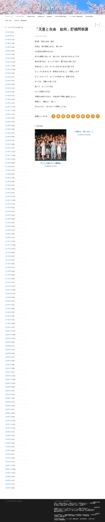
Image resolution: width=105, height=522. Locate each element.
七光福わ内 (93, 514)
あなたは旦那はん (58, 510)
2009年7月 (8, 349)
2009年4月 (8, 361)
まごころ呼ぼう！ (58, 514)
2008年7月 (8, 394)
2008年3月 (8, 409)
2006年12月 (9, 465)
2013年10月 (9, 159)
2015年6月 (8, 84)
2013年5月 (8, 178)
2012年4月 (8, 226)
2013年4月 (8, 181)
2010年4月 (8, 316)
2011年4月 (8, 271)
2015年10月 (9, 69)
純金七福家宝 (72, 515)
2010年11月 (9, 290)
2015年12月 (9, 62)
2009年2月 (8, 368)
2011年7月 (8, 260)
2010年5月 (8, 312)
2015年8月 (8, 77)
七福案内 (56, 515)
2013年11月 (9, 155)
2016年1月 (8, 58)
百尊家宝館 (86, 515)
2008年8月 (8, 391)
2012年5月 (8, 222)
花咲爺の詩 (97, 507)
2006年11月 (9, 469)
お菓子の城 (91, 519)
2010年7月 (8, 305)
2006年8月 (8, 480)
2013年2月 (8, 189)
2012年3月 (8, 230)
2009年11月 (9, 335)
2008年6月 (8, 398)
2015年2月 (8, 99)
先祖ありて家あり (58, 509)
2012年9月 (8, 207)
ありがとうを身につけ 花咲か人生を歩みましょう (66, 504)
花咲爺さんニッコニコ (59, 508)
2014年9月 (8, 118)
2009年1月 (8, 372)
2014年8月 (8, 122)
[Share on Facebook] (58, 116)
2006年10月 (9, 473)
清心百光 (79, 515)
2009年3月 (8, 364)
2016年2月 (8, 54)
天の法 (84, 509)
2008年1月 (8, 417)
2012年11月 (9, 200)
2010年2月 (8, 323)
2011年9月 (8, 252)
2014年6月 (8, 129)
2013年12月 (9, 152)
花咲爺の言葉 (96, 502)
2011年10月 (9, 249)
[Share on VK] (78, 116)
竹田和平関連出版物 (59, 519)
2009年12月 (9, 331)
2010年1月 (8, 327)
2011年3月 (8, 275)
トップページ (57, 501)
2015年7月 (8, 81)
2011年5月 (8, 267)
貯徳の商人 (84, 504)
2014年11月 (9, 110)
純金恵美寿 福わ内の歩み (82, 514)
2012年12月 (9, 196)
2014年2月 (8, 144)
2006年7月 (8, 484)
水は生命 (79, 509)
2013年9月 (8, 163)
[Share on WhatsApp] (98, 116)
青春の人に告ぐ (73, 503)
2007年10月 (9, 428)
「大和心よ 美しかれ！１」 (84, 131)
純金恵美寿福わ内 (69, 514)
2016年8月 (8, 36)
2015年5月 (8, 88)
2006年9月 (8, 476)
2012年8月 (8, 211)
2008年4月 (8, 406)
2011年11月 (9, 245)
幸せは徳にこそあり (73, 505)
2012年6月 (8, 219)
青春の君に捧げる (83, 508)
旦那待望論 (92, 503)
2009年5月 (8, 357)
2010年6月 (8, 308)
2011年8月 (8, 256)
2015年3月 (8, 95)
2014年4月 (8, 137)
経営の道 (81, 510)
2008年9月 (8, 387)
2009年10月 (9, 338)
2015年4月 (8, 92)
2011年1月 (8, 282)
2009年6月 (8, 353)
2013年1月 (8, 193)
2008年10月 (9, 383)
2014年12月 (9, 107)
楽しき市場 (75, 510)
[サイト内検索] (97, 25)
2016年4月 (8, 47)
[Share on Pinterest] (63, 116)
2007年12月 (9, 421)
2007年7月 (8, 439)
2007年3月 (8, 454)
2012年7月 (8, 215)
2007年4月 (8, 450)
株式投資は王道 (90, 510)
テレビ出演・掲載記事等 (72, 519)
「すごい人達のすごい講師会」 (50, 163)
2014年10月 (9, 114)
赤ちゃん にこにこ (72, 508)
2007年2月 (8, 458)
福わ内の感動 (63, 515)
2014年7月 (8, 125)
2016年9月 (8, 32)
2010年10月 (9, 293)
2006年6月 (8, 488)
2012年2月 (8, 234)
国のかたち (67, 510)
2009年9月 (8, 342)
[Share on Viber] (73, 116)
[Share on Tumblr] (88, 116)
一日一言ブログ (66, 501)
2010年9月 (8, 297)
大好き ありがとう (70, 509)
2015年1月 (8, 103)
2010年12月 (9, 286)
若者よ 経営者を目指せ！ (61, 503)
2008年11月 (9, 379)
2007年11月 (9, 424)
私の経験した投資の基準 (60, 505)
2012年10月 (9, 204)
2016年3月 (8, 51)
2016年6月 (8, 39)
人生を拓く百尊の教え (59, 516)
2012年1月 (8, 237)
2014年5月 (8, 133)
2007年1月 (8, 462)
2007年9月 (8, 432)
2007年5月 (8, 447)
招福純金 (97, 513)
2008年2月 (8, 413)
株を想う (82, 505)
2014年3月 (8, 140)
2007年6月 (8, 443)
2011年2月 (8, 279)
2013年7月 (8, 170)
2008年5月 (8, 402)
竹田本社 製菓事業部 (59, 520)
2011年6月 (8, 264)
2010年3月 (8, 320)
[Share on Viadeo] (93, 116)
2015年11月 (9, 66)
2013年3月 (8, 185)
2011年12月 (9, 241)
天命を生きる (91, 509)
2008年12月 (9, 376)
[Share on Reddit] (83, 116)
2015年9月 (8, 73)
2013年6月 (8, 174)
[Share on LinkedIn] (68, 116)
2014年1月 (8, 148)
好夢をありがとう (83, 503)
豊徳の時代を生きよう (59, 511)
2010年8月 (8, 301)
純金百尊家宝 (83, 519)
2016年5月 (8, 43)
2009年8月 (8, 346)
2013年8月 (8, 166)
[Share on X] (53, 116)
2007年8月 (8, 435)
